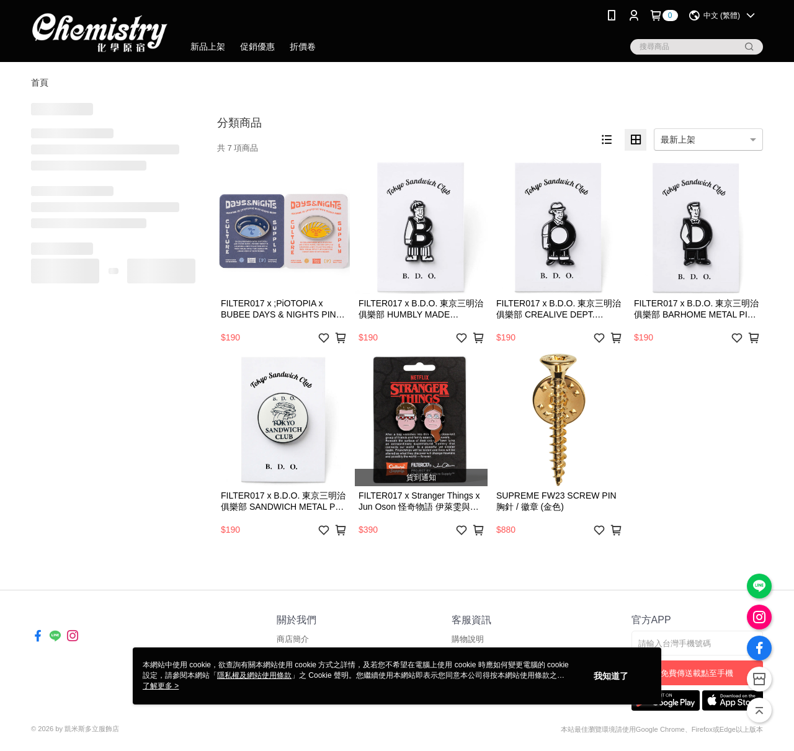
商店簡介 (293, 639)
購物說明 (468, 639)
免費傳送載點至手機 (697, 673)
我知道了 (611, 676)
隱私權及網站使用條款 (254, 675)
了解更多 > (161, 686)
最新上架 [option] (678, 139)
